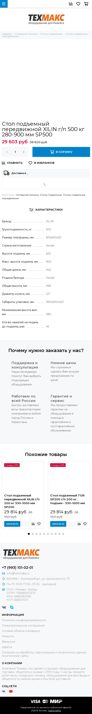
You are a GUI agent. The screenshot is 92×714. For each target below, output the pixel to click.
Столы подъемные (51, 194)
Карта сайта (54, 710)
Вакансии (8, 641)
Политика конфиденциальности (24, 620)
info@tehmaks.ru (18, 573)
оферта (7, 647)
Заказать (12, 524)
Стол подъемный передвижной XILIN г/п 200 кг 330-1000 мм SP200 (22, 501)
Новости (8, 636)
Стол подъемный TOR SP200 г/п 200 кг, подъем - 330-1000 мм (67, 499)
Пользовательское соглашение (23, 625)
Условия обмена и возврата (21, 631)
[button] (29, 534)
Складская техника (27, 194)
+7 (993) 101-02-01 (17, 568)
